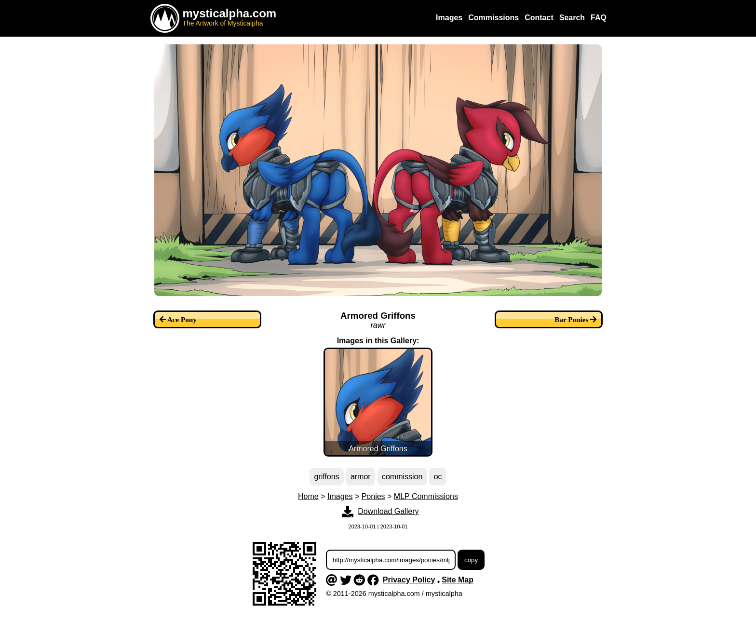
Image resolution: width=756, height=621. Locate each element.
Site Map (457, 580)
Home (308, 496)
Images (339, 496)
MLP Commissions (426, 496)
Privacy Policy (409, 580)
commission (402, 476)
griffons (326, 476)
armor (361, 476)
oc (438, 476)
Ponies (373, 496)
